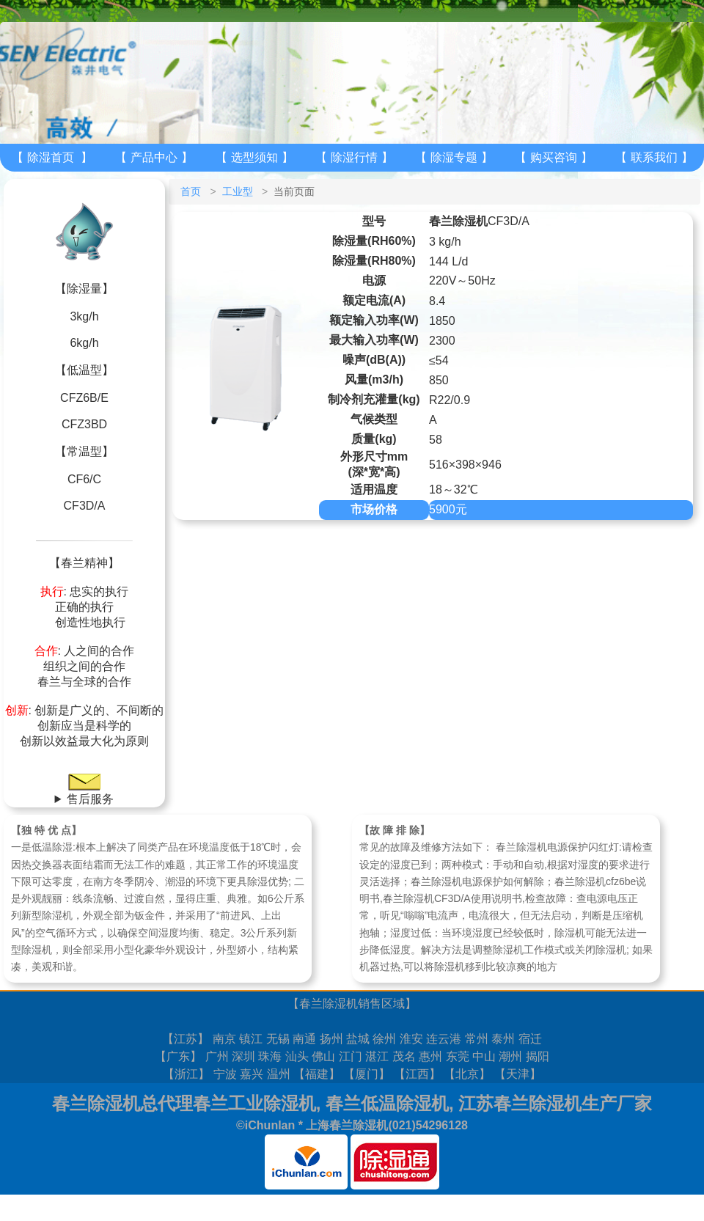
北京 (467, 1074)
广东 (178, 1056)
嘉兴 (251, 1074)
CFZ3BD (84, 424)
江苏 (185, 1039)
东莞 (457, 1056)
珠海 (270, 1056)
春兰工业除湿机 (254, 1103)
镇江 (251, 1039)
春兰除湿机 (328, 1003)
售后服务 (90, 799)
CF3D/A (85, 505)
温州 (278, 1074)
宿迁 (530, 1039)
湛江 (377, 1056)
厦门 (366, 1074)
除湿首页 (50, 157)
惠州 (430, 1056)
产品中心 (154, 157)
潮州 (510, 1056)
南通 (304, 1039)
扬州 (331, 1039)
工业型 (237, 191)
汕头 (297, 1056)
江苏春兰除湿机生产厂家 (555, 1103)
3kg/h (84, 316)
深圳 (243, 1056)
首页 (190, 191)
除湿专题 (453, 157)
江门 (350, 1056)
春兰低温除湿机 (387, 1103)
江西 (417, 1074)
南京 (224, 1039)
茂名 (404, 1056)
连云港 (443, 1039)
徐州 (384, 1039)
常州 (476, 1039)
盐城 (358, 1039)
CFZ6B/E (84, 398)
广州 (217, 1056)
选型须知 (254, 157)
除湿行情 (354, 157)
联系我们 (654, 157)
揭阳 (537, 1056)
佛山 (323, 1056)
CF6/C (84, 479)
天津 (517, 1074)
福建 (317, 1074)
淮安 (411, 1039)
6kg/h (84, 343)
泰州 (503, 1039)
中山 (484, 1056)
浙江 (186, 1074)
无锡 (278, 1039)
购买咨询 (553, 157)
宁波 (225, 1074)
